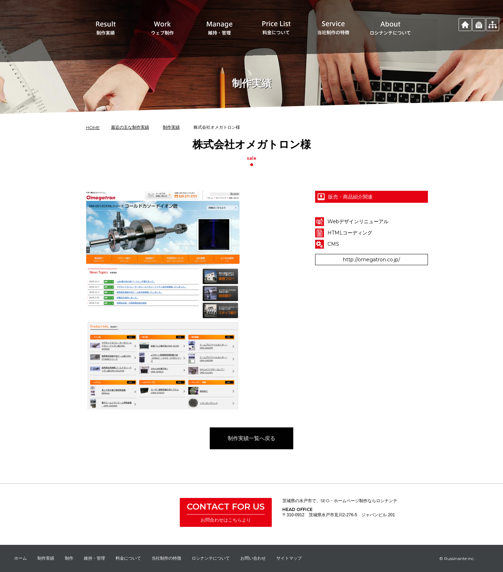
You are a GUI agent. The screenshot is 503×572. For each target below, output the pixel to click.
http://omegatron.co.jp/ (371, 270)
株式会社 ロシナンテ (142, 513)
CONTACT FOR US (226, 506)
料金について (128, 558)
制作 (69, 558)
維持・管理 (94, 558)
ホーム (20, 558)
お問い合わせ (253, 558)
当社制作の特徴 (166, 558)
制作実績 (45, 558)
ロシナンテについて (211, 558)
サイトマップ (289, 558)
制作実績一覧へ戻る (251, 449)
